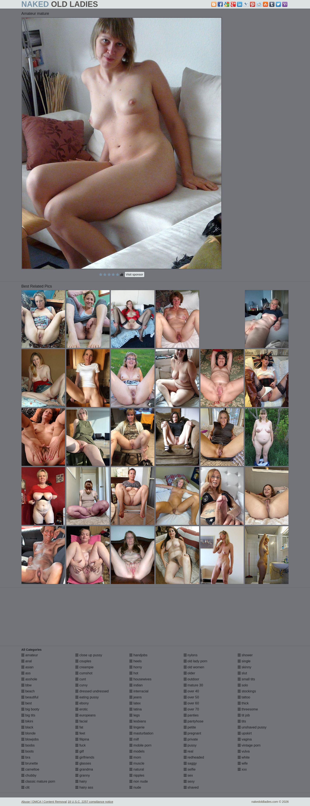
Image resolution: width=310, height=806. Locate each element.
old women (194, 667)
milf (134, 739)
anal (26, 661)
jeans (135, 697)
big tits (28, 715)
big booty (30, 709)
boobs (28, 745)
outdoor (191, 679)
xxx (242, 769)
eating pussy (87, 697)
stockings (247, 691)
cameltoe (30, 769)
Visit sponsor (134, 274)
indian (136, 685)
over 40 (191, 691)
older (189, 673)
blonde (28, 733)
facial (81, 721)
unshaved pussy (252, 727)
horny (135, 667)
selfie (190, 769)
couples (83, 661)
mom (135, 757)
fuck (80, 745)
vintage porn (249, 745)
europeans (85, 715)
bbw (26, 685)
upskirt (245, 733)
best (26, 703)
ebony (82, 703)
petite (190, 727)
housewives (140, 679)
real (188, 751)
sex (188, 775)
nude (135, 787)
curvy (81, 685)
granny (82, 775)
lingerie (136, 727)
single (244, 661)
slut (242, 673)
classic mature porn (38, 781)
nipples (136, 775)
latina (135, 709)
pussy (190, 745)
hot (133, 673)
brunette (29, 763)
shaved (191, 787)
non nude (138, 781)
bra (25, 757)
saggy (190, 763)
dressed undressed (92, 691)
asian (27, 667)
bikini (27, 721)
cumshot (83, 673)
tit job (244, 715)
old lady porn (195, 661)
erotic (81, 709)
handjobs (138, 655)
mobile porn (140, 745)
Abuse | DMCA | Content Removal (44, 801)
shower (245, 655)
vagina (245, 739)
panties (191, 715)
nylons (191, 655)
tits (242, 721)
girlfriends (84, 757)
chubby (28, 775)
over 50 (191, 697)
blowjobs (30, 739)
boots (27, 751)
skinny (244, 667)
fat (79, 727)
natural (136, 769)
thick (243, 703)
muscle (136, 763)
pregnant (192, 733)
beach (28, 691)
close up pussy (88, 655)
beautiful (29, 697)
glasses (83, 763)
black (27, 727)
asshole (29, 679)
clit (25, 787)
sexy (189, 781)
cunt (80, 679)
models (136, 751)
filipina (82, 739)
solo (243, 685)
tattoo (244, 697)
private (191, 739)
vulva (244, 751)
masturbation (141, 733)
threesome (248, 709)
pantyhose (193, 721)
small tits (246, 679)
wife (243, 763)
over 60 (191, 703)
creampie (84, 667)
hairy (81, 781)
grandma (84, 769)
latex (135, 703)
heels (135, 661)
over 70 (191, 709)
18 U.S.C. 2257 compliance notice (90, 801)
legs (134, 715)
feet (80, 733)
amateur (29, 655)
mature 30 (193, 685)
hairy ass (84, 787)
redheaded (194, 757)
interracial (138, 691)
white (244, 757)
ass (26, 673)
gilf (79, 751)
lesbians (137, 721)
